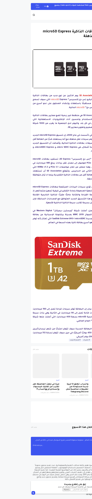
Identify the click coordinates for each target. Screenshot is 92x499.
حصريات (57, 340)
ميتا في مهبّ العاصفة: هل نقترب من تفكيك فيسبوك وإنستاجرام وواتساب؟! (17, 386)
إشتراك (37, 490)
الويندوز (85, 6)
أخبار (86, 26)
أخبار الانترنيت (67, 340)
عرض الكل (7, 349)
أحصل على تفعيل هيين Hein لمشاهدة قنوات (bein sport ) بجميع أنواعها (52, 6)
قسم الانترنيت (45, 340)
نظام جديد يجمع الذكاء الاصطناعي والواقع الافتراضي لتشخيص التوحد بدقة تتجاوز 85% (77, 388)
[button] (85, 73)
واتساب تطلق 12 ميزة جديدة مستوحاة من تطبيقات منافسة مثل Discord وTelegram (48, 388)
